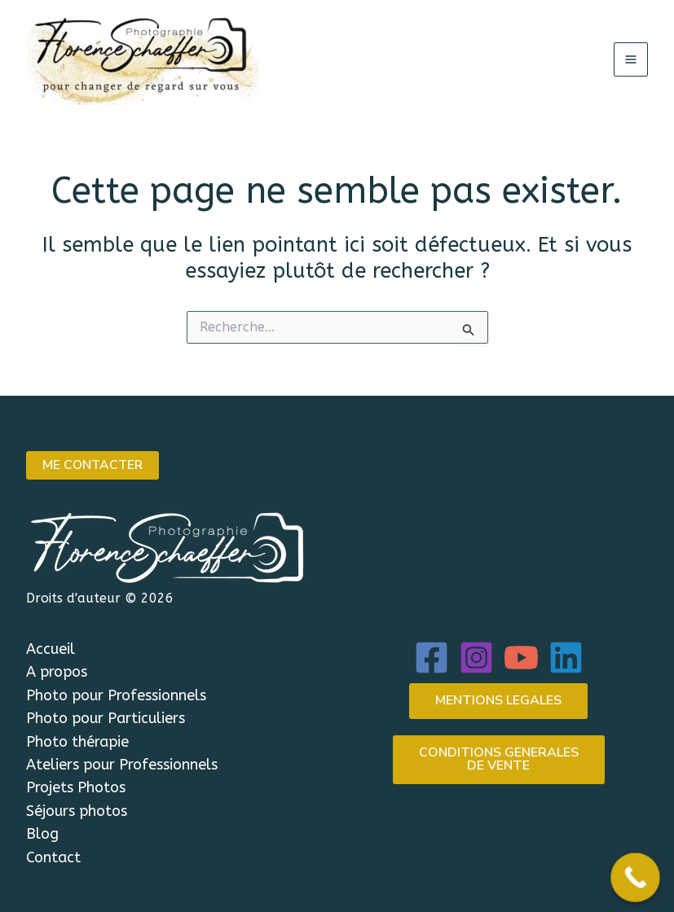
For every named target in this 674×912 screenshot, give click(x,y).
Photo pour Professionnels (116, 695)
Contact (53, 857)
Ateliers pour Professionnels (122, 765)
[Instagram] (476, 657)
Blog (42, 834)
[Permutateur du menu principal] (631, 59)
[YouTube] (521, 657)
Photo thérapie (77, 742)
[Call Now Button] (635, 877)
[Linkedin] (566, 657)
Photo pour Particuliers (105, 719)
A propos (56, 673)
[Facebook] (431, 657)
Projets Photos (76, 788)
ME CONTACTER (94, 466)
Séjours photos (76, 811)
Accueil (50, 649)
